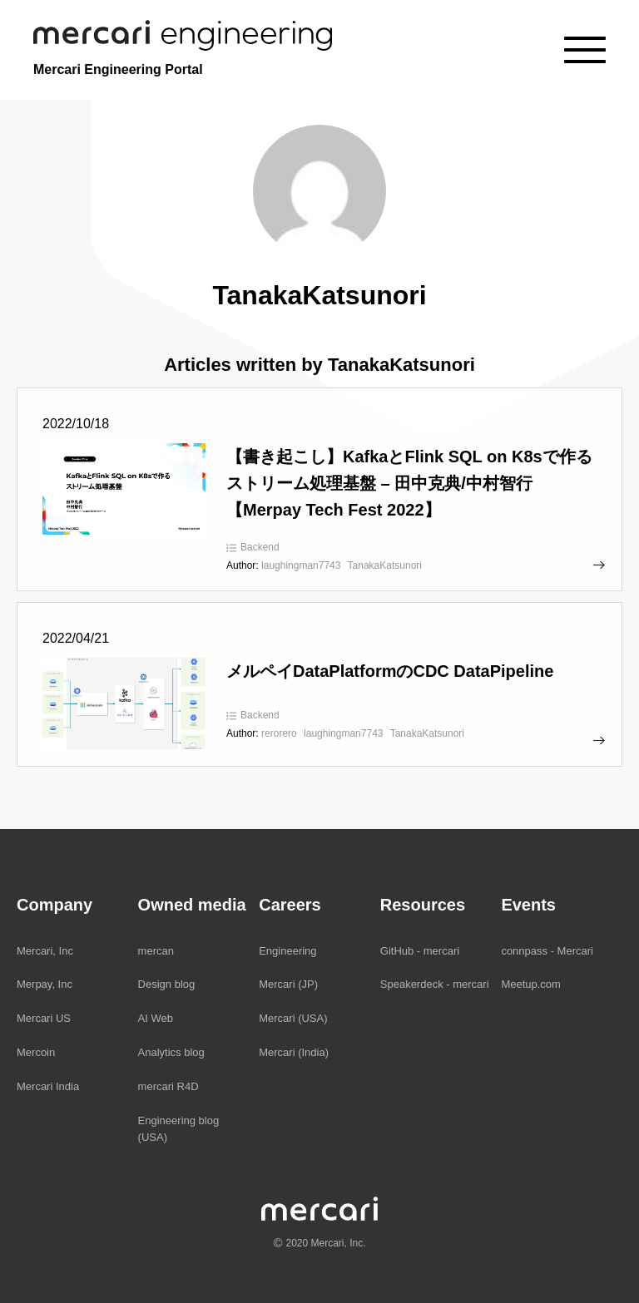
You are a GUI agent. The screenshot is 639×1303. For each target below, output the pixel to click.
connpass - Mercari (547, 951)
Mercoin (36, 1052)
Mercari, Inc (45, 951)
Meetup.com (531, 984)
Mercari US (44, 1018)
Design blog (167, 984)
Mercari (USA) (293, 1018)
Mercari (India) (294, 1052)
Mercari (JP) (288, 984)
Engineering (287, 951)
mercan (156, 951)
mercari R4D (168, 1086)
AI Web (155, 1018)
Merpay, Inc (44, 984)
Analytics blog (171, 1052)
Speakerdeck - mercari (434, 984)
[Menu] (585, 50)
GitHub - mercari (419, 951)
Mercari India (48, 1086)
